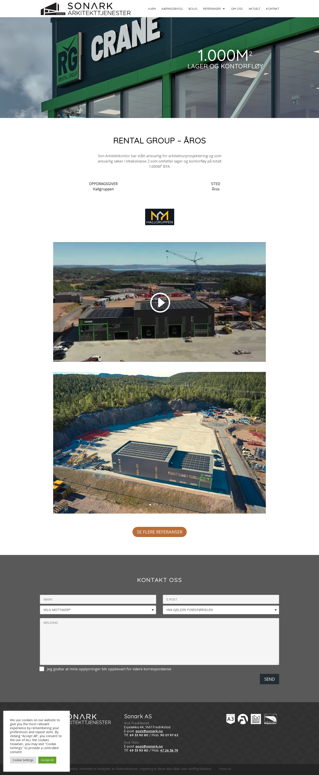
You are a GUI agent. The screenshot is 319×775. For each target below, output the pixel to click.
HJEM (152, 8)
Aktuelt (254, 8)
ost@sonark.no (150, 731)
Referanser (212, 8)
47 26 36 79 (169, 750)
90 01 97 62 (169, 735)
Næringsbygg (172, 8)
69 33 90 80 (139, 735)
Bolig (193, 8)
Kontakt (272, 8)
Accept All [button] (47, 760)
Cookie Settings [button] (23, 760)
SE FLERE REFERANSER (159, 532)
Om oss (237, 8)
